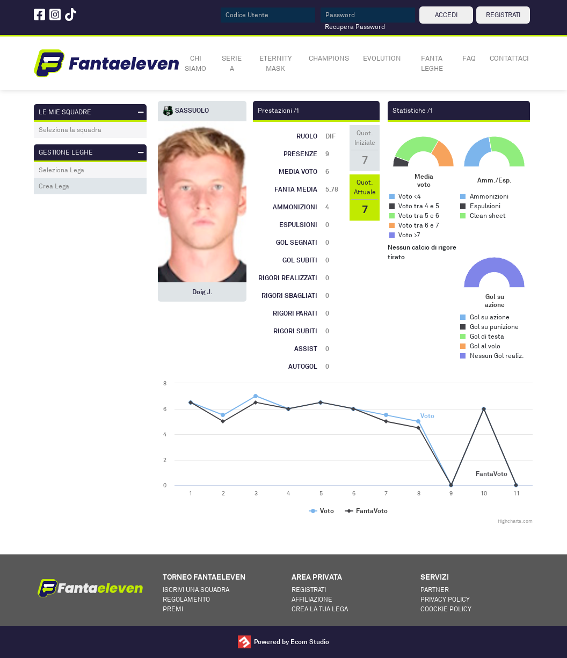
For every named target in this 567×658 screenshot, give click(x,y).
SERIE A (232, 63)
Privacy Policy (445, 599)
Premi (173, 609)
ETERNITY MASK (275, 63)
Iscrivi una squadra (196, 590)
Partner (434, 590)
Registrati (309, 590)
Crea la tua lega (320, 609)
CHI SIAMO (195, 63)
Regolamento (186, 599)
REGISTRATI (503, 15)
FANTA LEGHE (432, 63)
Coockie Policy (445, 609)
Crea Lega (54, 186)
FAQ (469, 58)
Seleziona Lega (61, 170)
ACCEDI (446, 15)
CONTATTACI (509, 58)
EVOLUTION (382, 58)
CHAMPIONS (329, 58)
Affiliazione (312, 599)
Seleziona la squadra (70, 130)
